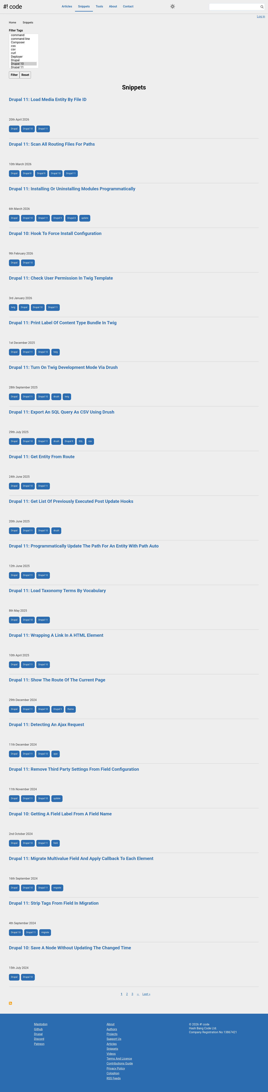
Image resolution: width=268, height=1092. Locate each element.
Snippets (84, 6)
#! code (12, 6)
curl (24, 53)
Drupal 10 (24, 63)
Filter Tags (16, 30)
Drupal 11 (24, 67)
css (24, 46)
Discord (39, 1039)
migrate (57, 887)
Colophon (113, 1073)
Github (38, 1029)
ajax (56, 753)
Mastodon (40, 1024)
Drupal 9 (41, 173)
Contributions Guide (120, 1063)
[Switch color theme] (172, 6)
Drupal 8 (27, 173)
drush (56, 396)
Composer (24, 42)
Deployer (24, 56)
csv (24, 49)
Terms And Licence (119, 1058)
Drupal (24, 60)
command (24, 35)
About (113, 6)
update (84, 218)
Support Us (114, 1039)
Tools (99, 6)
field (56, 843)
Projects (112, 1034)
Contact (128, 6)
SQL (81, 441)
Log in (261, 16)
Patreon (39, 1044)
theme (70, 709)
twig (13, 307)
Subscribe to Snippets (10, 1003)
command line (24, 39)
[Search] (262, 7)
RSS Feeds (114, 1078)
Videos (111, 1054)
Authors (112, 1029)
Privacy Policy (116, 1068)
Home (12, 22)
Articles (67, 6)
